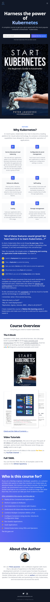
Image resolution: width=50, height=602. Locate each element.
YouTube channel (13, 453)
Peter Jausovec (14, 567)
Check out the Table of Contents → (16, 431)
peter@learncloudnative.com (25, 596)
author (32, 575)
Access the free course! (39, 36)
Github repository (21, 464)
